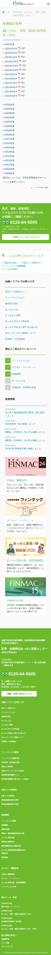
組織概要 (16, 374)
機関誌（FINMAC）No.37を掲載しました (25, 432)
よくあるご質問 (12, 315)
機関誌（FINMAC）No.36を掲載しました (25, 440)
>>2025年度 (8, 104)
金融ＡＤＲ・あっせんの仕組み (12, 771)
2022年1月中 (11, 57)
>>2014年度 (8, 152)
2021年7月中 (11, 83)
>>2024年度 (8, 109)
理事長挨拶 (5, 829)
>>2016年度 (8, 143)
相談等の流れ (10, 263)
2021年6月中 (11, 87)
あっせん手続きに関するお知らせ (21, 327)
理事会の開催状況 (7, 842)
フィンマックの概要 (8, 821)
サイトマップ (7, 946)
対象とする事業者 (9, 790)
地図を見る (8, 665)
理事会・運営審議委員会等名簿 (12, 833)
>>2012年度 (8, 160)
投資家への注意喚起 (15, 339)
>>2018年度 (8, 135)
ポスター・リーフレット (24, 367)
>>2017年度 (8, 139)
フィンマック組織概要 (15, 266)
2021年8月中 (11, 79)
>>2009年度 (8, 173)
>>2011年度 (8, 165)
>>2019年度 (8, 130)
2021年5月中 (11, 91)
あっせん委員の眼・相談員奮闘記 (13, 882)
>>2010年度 (8, 169)
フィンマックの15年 (8, 887)
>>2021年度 (8, 122)
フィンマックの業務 (9, 752)
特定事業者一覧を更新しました (20, 424)
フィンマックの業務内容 (10, 758)
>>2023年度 (8, 113)
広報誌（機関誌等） (8, 874)
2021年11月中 (12, 66)
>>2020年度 (8, 126)
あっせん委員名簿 (7, 838)
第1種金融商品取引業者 (10, 800)
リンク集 (5, 943)
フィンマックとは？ (15, 297)
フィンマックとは (20, 360)
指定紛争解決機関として (10, 775)
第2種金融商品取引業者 (10, 804)
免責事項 (5, 939)
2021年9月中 (11, 74)
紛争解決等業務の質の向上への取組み (15, 779)
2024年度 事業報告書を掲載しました (23, 448)
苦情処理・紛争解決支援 (24, 387)
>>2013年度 (8, 156)
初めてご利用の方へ (33, 263)
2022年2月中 (11, 53)
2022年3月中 (11, 49)
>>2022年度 (8, 117)
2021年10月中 (12, 70)
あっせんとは (11, 309)
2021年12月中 (12, 61)
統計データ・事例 (9, 897)
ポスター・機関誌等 (9, 868)
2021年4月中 (11, 96)
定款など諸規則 (7, 767)
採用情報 (4, 857)
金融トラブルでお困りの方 (12, 702)
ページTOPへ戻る (41, 188)
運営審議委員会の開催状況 (11, 846)
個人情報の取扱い (9, 935)
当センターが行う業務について (20, 333)
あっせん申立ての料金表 (17, 321)
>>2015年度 (8, 147)
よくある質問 (10, 269)
